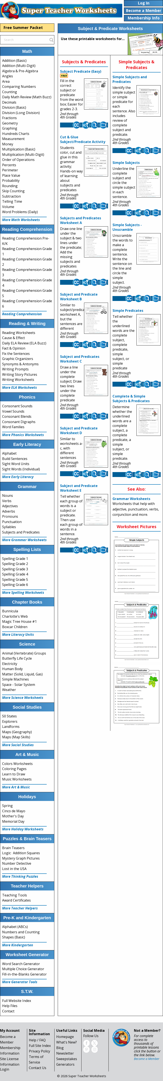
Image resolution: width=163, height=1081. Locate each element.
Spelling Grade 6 (15, 584)
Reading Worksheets (18, 332)
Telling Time (12, 201)
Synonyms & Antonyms (20, 364)
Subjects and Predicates (21, 532)
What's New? (66, 1042)
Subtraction (11, 196)
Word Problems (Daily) (20, 212)
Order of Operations (18, 159)
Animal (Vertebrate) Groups (24, 653)
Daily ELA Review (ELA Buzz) (24, 343)
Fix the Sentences (16, 353)
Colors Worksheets (17, 763)
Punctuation (12, 521)
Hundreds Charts (15, 133)
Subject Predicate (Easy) (80, 71)
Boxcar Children (14, 626)
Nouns (7, 495)
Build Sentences (14, 458)
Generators (65, 1064)
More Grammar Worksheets (24, 540)
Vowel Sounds (13, 411)
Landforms (11, 726)
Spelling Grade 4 (15, 574)
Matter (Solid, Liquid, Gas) (22, 674)
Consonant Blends (16, 416)
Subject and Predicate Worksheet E (79, 488)
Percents (9, 165)
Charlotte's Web (15, 616)
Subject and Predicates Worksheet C (79, 359)
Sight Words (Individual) (21, 469)
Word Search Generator (21, 963)
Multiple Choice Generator (23, 969)
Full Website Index (16, 1000)
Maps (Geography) (17, 732)
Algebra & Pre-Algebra (20, 71)
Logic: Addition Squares (21, 853)
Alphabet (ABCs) (15, 926)
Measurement (13, 138)
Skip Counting (13, 191)
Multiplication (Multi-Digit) (23, 154)
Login (4, 1069)
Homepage (65, 1036)
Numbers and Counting (21, 932)
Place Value (11, 175)
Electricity (9, 663)
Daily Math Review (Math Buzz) (26, 97)
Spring (7, 805)
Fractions (9, 118)
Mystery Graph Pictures (21, 858)
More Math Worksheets (21, 219)
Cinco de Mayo (13, 811)
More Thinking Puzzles (20, 876)
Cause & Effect (13, 337)
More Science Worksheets (22, 697)
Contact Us (37, 1067)
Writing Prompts (15, 369)
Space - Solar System (18, 684)
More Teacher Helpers (20, 908)
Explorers (9, 721)
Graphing (9, 128)
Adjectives (10, 506)
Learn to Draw (13, 774)
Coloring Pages (14, 768)
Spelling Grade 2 (15, 563)
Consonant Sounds (17, 406)
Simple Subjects (126, 162)
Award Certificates (16, 900)
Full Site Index (40, 1045)
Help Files (9, 1005)
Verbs (6, 501)
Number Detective (16, 863)
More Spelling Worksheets (23, 592)
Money (7, 144)
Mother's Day (13, 816)
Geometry (10, 123)
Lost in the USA (14, 868)
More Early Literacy (18, 476)
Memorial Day (13, 821)
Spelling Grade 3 (15, 569)
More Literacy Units (18, 634)
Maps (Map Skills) (16, 737)
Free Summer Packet (23, 27)
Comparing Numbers (19, 86)
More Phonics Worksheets (23, 434)
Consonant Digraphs (18, 421)
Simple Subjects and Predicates (129, 79)
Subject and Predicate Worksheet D (79, 430)
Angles (7, 76)
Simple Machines (15, 679)
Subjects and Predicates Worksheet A (80, 220)
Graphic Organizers (17, 358)
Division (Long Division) (21, 112)
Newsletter (65, 1053)
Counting (9, 92)
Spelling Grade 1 (15, 558)
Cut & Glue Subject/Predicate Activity (82, 139)
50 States (9, 716)
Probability (11, 180)
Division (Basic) (14, 107)
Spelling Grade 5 (15, 579)
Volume (8, 206)
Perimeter (10, 170)
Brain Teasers (13, 847)
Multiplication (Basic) (18, 149)
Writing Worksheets (18, 379)
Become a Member (146, 1059)
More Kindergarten (17, 945)
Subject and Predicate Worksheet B (79, 296)
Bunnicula (10, 611)
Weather (9, 689)
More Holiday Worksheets (23, 829)
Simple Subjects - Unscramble (127, 227)
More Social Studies (18, 745)
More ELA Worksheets (19, 387)
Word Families (13, 427)
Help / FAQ (37, 1040)
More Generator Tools (19, 982)
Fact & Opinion (13, 348)
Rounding (10, 186)
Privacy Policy (39, 1051)
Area (6, 81)
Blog (60, 1047)
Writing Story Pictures (19, 374)
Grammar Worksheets (131, 498)
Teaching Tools (14, 895)
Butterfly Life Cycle (17, 658)
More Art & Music (16, 787)
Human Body (12, 668)
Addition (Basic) (14, 60)
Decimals (9, 102)
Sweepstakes (66, 1058)
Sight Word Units (15, 463)
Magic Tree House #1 (19, 621)
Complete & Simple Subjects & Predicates (131, 398)
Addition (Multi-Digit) (18, 65)
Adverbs (8, 511)
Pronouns (10, 516)
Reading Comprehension (22, 314)
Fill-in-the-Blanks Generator (24, 974)
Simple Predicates (127, 310)
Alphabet (9, 453)
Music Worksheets (17, 779)
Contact (8, 1011)
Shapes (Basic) (13, 937)
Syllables (9, 527)
